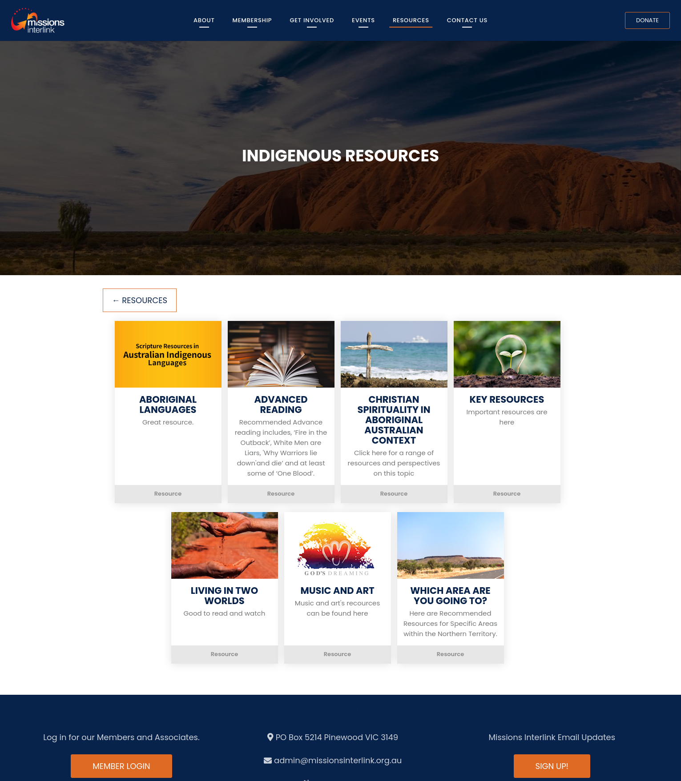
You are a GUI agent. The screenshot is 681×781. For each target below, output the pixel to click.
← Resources (140, 300)
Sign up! (552, 766)
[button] (168, 412)
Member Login (121, 766)
